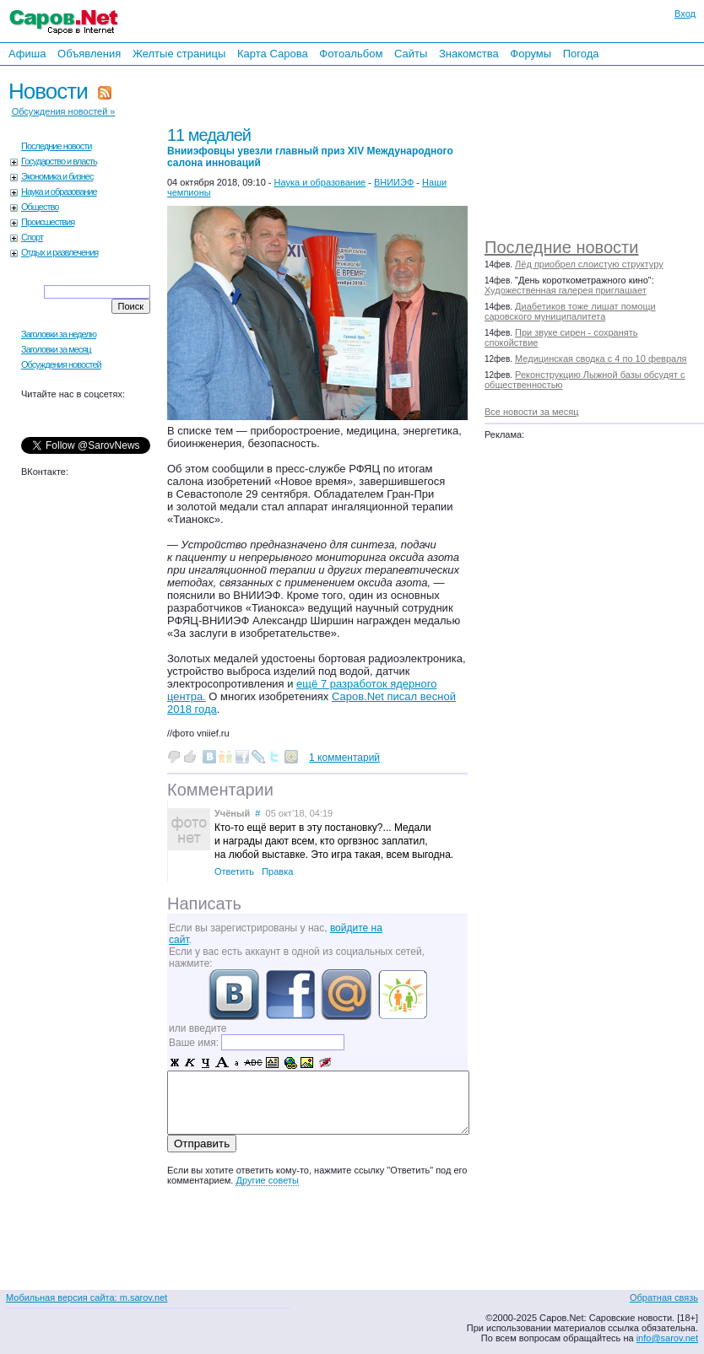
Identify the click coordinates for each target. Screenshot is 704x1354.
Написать (204, 903)
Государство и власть (59, 161)
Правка (277, 871)
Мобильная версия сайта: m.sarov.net (86, 1297)
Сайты (410, 53)
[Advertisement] (584, 147)
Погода (581, 53)
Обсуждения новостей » (64, 111)
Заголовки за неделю (58, 334)
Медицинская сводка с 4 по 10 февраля (600, 358)
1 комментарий (344, 757)
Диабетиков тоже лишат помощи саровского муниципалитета (570, 311)
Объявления (89, 53)
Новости (48, 91)
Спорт (32, 237)
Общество (39, 207)
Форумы (530, 53)
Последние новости (561, 247)
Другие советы (267, 1180)
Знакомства (469, 53)
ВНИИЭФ (394, 182)
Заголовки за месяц (56, 349)
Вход (685, 13)
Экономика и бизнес (57, 176)
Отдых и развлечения (59, 252)
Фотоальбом (350, 53)
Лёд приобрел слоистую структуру (589, 264)
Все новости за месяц (531, 412)
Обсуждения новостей (61, 364)
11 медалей (310, 147)
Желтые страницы (179, 53)
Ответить (234, 871)
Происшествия (47, 222)
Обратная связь (664, 1297)
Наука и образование (59, 191)
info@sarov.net (667, 1338)
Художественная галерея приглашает (566, 290)
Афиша (27, 53)
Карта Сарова (272, 53)
